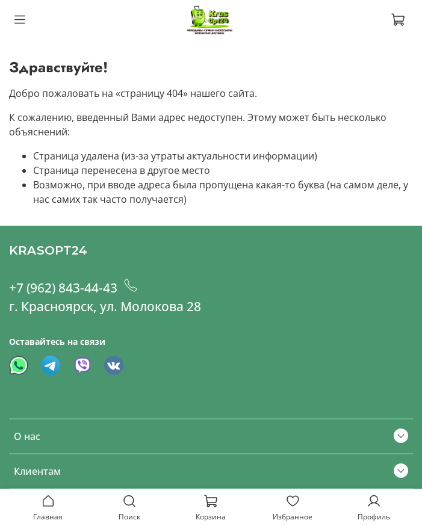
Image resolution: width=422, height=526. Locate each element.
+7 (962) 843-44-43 (76, 287)
